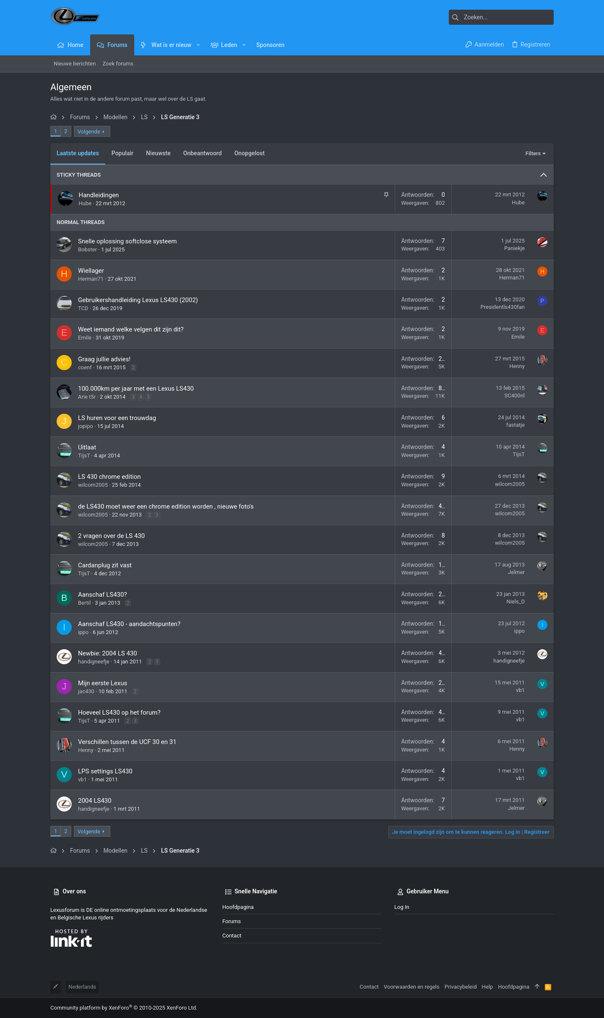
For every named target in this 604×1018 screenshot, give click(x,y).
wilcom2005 (93, 485)
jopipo (85, 426)
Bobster (87, 249)
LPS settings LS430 (105, 771)
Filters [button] (533, 153)
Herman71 (91, 279)
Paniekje (514, 248)
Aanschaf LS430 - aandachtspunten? (129, 624)
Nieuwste (158, 153)
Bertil (84, 603)
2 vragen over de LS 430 (111, 536)
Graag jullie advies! (104, 359)
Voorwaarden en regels (412, 987)
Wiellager (91, 270)
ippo (83, 632)
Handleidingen (99, 195)
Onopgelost (249, 153)
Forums (231, 921)
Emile (84, 337)
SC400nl (515, 395)
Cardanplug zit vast (105, 565)
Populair (122, 153)
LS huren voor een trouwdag (117, 418)
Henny (517, 366)
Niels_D (515, 601)
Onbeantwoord (202, 153)
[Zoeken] (501, 17)
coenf (85, 367)
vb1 (520, 690)
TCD (83, 308)
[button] (197, 45)
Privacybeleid (461, 987)
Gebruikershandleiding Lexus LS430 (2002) (138, 300)
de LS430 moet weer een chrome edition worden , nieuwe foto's (166, 506)
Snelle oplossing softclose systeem (127, 241)
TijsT (84, 455)
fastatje (515, 425)
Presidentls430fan (503, 307)
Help (487, 987)
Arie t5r (87, 397)
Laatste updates (78, 153)
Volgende (89, 131)
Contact (231, 935)
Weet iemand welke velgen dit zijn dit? (131, 329)
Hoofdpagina (238, 907)
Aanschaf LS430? (102, 594)
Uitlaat (87, 447)
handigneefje (93, 661)
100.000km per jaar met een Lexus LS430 (136, 388)
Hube (85, 203)
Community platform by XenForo (123, 1008)
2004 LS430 (95, 800)
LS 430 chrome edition (109, 476)
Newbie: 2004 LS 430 (107, 653)
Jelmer (516, 572)
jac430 (86, 691)
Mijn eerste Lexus (102, 683)
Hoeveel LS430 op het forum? (119, 712)
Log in (401, 907)
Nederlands (82, 987)
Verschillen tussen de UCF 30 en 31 (127, 742)
